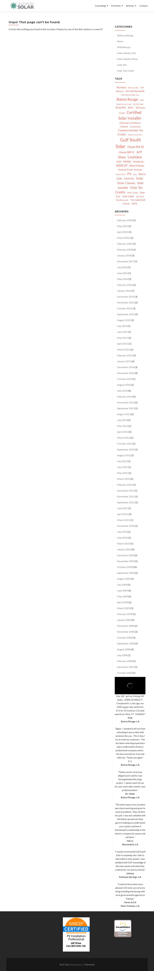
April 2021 (122, 231)
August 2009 (123, 578)
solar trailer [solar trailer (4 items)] (128, 196)
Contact (143, 5)
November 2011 (125, 496)
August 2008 (123, 649)
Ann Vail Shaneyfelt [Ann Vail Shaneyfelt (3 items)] (135, 91)
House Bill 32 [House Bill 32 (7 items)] (135, 146)
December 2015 (125, 296)
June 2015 (122, 331)
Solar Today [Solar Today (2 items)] (132, 192)
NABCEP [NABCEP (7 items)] (122, 165)
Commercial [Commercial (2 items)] (135, 126)
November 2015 (125, 302)
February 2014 (124, 396)
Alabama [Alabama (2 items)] (120, 91)
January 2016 (124, 290)
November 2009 (125, 561)
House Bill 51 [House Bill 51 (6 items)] (126, 152)
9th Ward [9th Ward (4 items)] (121, 87)
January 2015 (124, 361)
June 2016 (122, 273)
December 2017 (125, 261)
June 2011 (122, 508)
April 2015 (122, 343)
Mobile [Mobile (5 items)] (127, 161)
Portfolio (116, 5)
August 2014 (123, 384)
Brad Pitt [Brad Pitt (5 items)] (121, 107)
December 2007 (125, 666)
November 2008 (125, 631)
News (120, 41)
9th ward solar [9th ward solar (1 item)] (133, 88)
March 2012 (123, 478)
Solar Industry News (127, 58)
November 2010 (125, 525)
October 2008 (124, 637)
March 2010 (123, 543)
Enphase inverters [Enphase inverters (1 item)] (135, 135)
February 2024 (124, 220)
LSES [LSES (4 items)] (118, 161)
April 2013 (122, 431)
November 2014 (125, 373)
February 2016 (124, 284)
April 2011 (122, 514)
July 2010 (122, 531)
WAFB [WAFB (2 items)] (134, 203)
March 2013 (123, 437)
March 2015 (123, 349)
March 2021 (123, 237)
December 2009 (125, 555)
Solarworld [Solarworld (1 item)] (140, 196)
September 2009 (125, 572)
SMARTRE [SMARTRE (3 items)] (129, 178)
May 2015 (122, 337)
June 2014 (122, 390)
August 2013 (123, 414)
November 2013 (125, 402)
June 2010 (122, 537)
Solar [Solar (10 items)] (139, 178)
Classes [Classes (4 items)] (124, 126)
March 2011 (123, 520)
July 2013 (122, 420)
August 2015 (123, 320)
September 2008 (125, 643)
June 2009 (122, 590)
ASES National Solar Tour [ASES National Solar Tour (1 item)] (130, 95)
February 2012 (124, 484)
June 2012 (122, 467)
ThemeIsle (89, 964)
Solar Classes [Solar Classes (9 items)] (126, 183)
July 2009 (122, 584)
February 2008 (124, 661)
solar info (122, 64)
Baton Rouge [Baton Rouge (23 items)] (127, 99)
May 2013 (122, 425)
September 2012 (125, 449)
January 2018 (124, 255)
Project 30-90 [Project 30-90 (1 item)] (120, 174)
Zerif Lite (64, 964)
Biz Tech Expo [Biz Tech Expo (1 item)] (138, 104)
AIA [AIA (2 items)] (142, 87)
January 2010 (124, 549)
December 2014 (125, 367)
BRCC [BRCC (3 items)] (131, 107)
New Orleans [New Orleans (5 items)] (136, 165)
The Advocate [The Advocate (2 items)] (122, 200)
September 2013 (125, 408)
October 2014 (124, 378)
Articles (130, 5)
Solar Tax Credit (125, 70)
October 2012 (124, 443)
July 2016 (122, 267)
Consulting (100, 5)
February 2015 (124, 355)
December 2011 (125, 490)
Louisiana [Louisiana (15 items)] (135, 157)
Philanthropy (123, 47)
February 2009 (124, 614)
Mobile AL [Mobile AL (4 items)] (138, 161)
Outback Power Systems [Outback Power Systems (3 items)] (130, 169)
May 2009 (122, 596)
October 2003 (124, 672)
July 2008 (122, 655)
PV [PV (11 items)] (129, 174)
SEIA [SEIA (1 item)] (135, 174)
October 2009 (124, 567)
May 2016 (122, 278)
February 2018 (124, 249)
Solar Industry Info (126, 53)
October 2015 (124, 308)
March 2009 (123, 608)
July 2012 (122, 461)
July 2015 (122, 326)
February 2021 (124, 243)
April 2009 (122, 602)
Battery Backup (125, 35)
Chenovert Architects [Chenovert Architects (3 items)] (130, 123)
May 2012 (122, 472)
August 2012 (123, 455)
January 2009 (124, 619)
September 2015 (125, 314)
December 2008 (125, 625)
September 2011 (125, 502)
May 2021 (122, 226)
